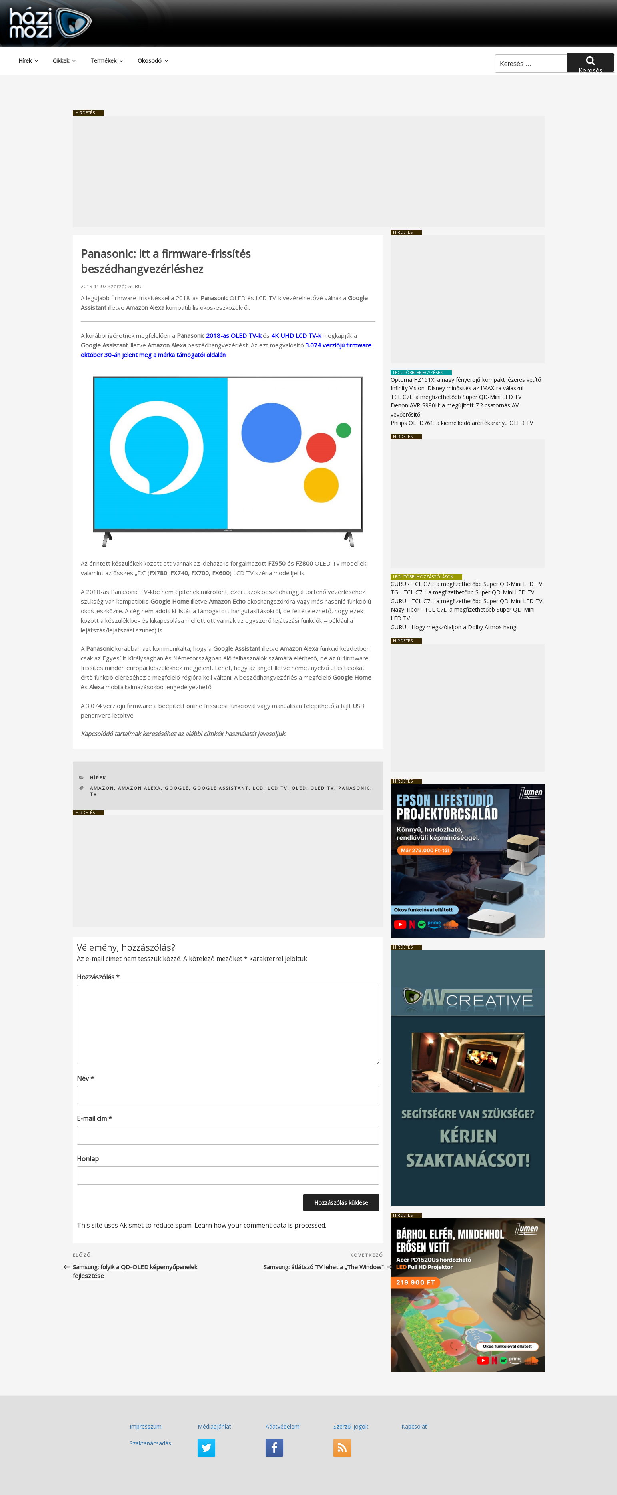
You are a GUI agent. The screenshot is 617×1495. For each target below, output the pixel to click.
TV (93, 794)
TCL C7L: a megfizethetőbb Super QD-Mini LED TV (456, 397)
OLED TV (322, 788)
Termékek (107, 60)
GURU (134, 286)
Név (85, 1078)
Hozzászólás (98, 977)
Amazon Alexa (139, 788)
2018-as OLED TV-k (233, 335)
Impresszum (146, 1426)
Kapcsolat (414, 1426)
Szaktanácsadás (150, 1443)
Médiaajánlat (214, 1426)
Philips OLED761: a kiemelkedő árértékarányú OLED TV (462, 423)
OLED (299, 788)
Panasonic (354, 788)
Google (177, 788)
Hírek (28, 60)
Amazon (102, 788)
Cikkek (65, 60)
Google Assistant (221, 788)
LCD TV (278, 788)
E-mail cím (94, 1118)
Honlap (88, 1158)
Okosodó (153, 60)
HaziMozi (39, 9)
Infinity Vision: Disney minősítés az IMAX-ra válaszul (457, 388)
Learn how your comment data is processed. (260, 1225)
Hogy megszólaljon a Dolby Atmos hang (463, 627)
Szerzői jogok (350, 1426)
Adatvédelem (283, 1426)
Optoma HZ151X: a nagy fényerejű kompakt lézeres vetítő (466, 379)
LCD (258, 788)
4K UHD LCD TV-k (296, 335)
